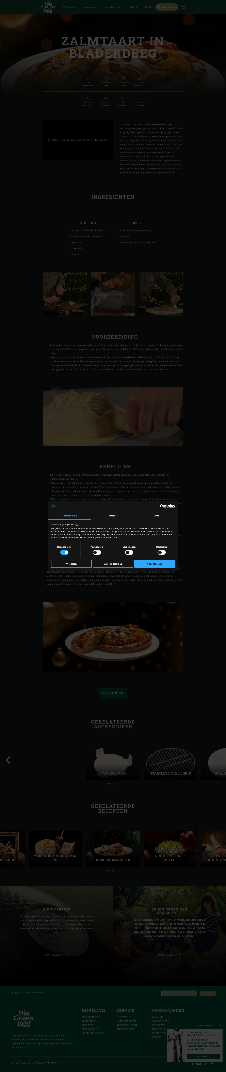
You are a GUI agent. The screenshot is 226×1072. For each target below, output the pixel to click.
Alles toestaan (154, 563)
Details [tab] (113, 515)
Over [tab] (156, 515)
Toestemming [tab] (69, 515)
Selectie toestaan (113, 563)
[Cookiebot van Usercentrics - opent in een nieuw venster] (162, 506)
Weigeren (71, 563)
